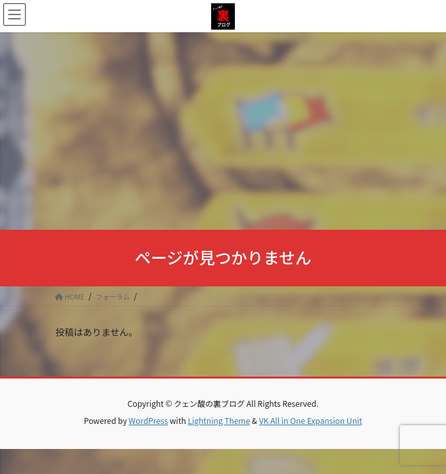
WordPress (148, 420)
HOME (70, 297)
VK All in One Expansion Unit (310, 420)
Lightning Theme (218, 420)
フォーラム (112, 297)
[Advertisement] (223, 131)
